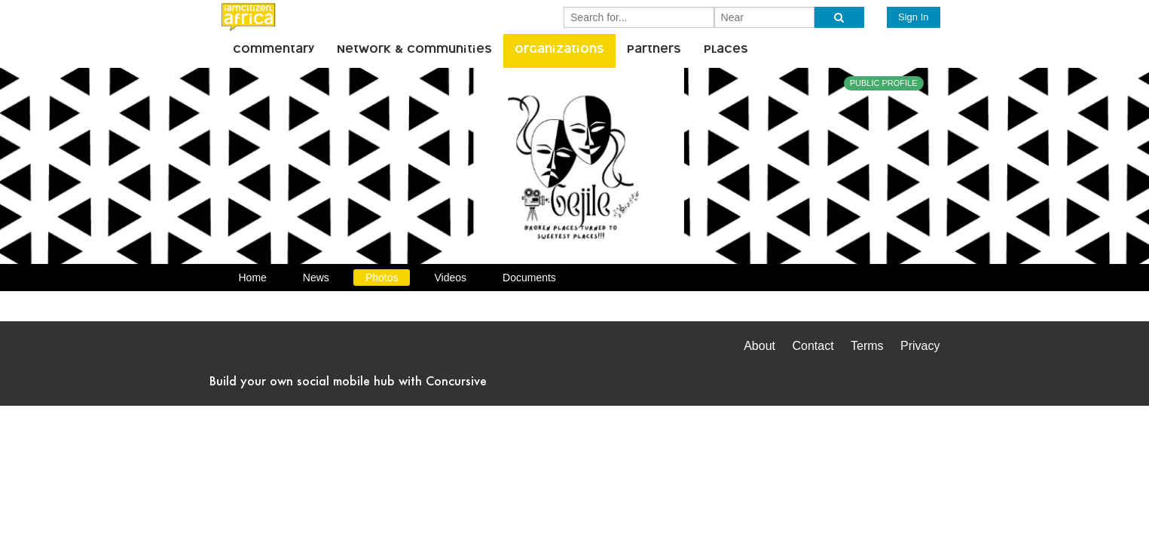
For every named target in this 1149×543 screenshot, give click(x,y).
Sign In (913, 17)
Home (253, 278)
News (316, 278)
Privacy (920, 345)
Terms (867, 345)
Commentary (273, 51)
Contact (812, 345)
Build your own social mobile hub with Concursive (348, 380)
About (759, 345)
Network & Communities (414, 51)
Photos (382, 278)
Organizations (559, 51)
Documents (529, 278)
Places (726, 51)
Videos (450, 278)
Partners (654, 51)
